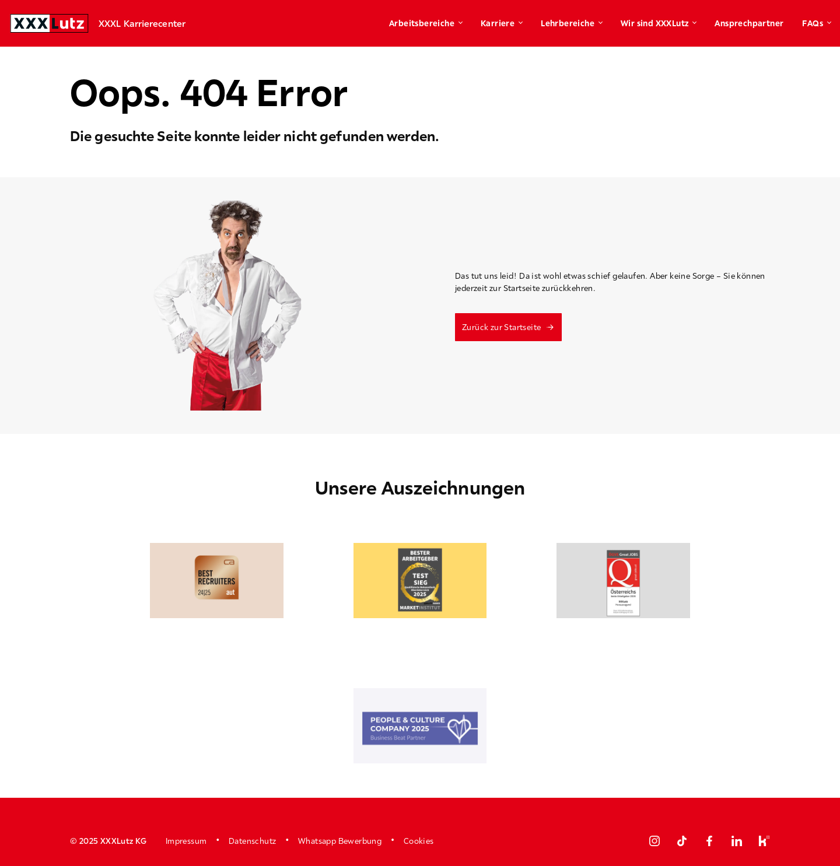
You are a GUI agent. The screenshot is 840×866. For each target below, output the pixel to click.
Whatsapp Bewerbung (340, 841)
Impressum (186, 841)
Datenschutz (252, 841)
